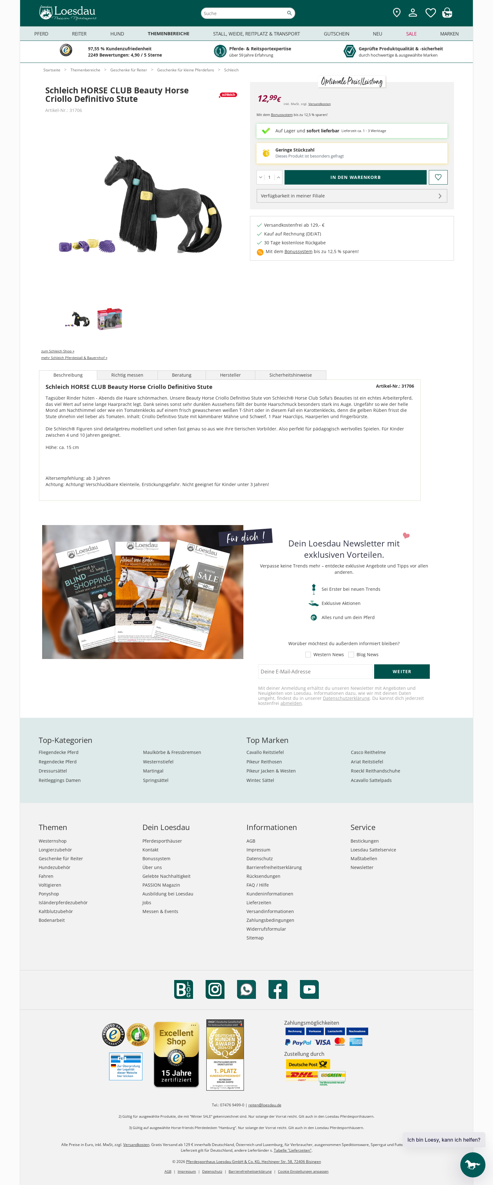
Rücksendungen (263, 876)
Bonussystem (282, 114)
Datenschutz (259, 858)
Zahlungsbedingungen (270, 920)
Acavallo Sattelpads (371, 780)
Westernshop (53, 841)
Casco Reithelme (368, 752)
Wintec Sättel (260, 780)
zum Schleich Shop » (57, 351)
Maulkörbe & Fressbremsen (172, 752)
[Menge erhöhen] (278, 177)
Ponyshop (49, 894)
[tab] (77, 319)
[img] (447, 16)
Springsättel (156, 780)
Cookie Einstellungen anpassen (303, 1171)
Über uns (152, 867)
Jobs (146, 902)
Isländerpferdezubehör (63, 902)
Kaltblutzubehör (56, 911)
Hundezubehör (54, 867)
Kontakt (150, 850)
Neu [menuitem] (377, 33)
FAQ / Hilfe (257, 885)
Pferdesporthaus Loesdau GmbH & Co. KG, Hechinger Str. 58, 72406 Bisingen (253, 1161)
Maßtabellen (364, 858)
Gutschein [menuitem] (336, 33)
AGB (250, 841)
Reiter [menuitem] (79, 33)
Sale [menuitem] (411, 33)
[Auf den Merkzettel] (438, 177)
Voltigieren (50, 885)
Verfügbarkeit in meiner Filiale (293, 196)
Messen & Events (160, 911)
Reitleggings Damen (60, 780)
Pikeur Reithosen (264, 762)
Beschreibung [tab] (68, 375)
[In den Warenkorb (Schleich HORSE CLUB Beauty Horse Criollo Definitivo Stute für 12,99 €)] (356, 177)
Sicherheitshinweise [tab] (290, 375)
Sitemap (255, 938)
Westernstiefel (158, 762)
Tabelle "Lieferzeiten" (293, 1150)
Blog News (368, 654)
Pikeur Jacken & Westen (271, 771)
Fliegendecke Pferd (59, 752)
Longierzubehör (55, 850)
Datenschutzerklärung (346, 698)
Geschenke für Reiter (61, 858)
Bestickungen (365, 841)
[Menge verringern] (260, 177)
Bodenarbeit (52, 920)
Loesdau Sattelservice (373, 850)
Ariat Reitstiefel (367, 762)
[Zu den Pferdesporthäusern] (397, 13)
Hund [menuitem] (117, 33)
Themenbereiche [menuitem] (168, 33)
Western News (328, 654)
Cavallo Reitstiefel (265, 752)
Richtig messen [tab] (127, 375)
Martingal (153, 771)
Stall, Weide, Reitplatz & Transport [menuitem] (256, 33)
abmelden (291, 703)
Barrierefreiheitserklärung (274, 867)
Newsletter (362, 867)
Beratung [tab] (181, 375)
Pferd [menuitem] (41, 33)
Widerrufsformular (266, 929)
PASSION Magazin (161, 885)
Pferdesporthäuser (162, 841)
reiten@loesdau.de (264, 1105)
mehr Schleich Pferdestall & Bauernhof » (74, 357)
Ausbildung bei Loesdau (167, 894)
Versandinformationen (270, 911)
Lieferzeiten (258, 902)
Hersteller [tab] (230, 375)
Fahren (46, 876)
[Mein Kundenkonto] (412, 17)
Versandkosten (319, 104)
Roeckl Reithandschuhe (375, 771)
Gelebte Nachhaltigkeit (166, 876)
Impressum (258, 850)
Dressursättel (53, 771)
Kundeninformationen (269, 894)
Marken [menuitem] (449, 33)
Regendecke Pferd (58, 762)
